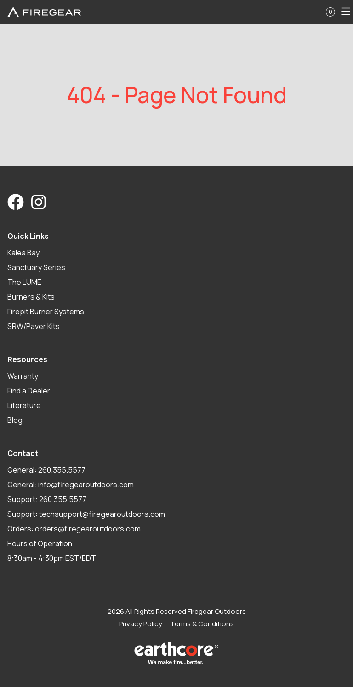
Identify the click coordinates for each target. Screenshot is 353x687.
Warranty (22, 376)
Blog (15, 420)
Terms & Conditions (202, 624)
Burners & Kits (31, 297)
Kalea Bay (23, 253)
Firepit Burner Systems (45, 311)
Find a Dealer (28, 391)
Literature (24, 405)
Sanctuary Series (36, 267)
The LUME (24, 282)
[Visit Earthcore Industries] (176, 653)
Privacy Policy (140, 624)
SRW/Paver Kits (33, 326)
